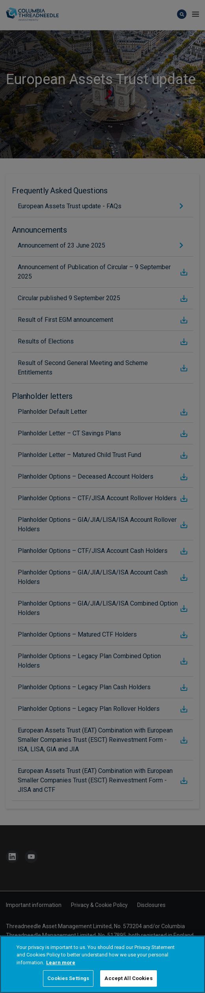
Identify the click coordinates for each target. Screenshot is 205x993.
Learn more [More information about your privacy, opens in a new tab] (60, 973)
